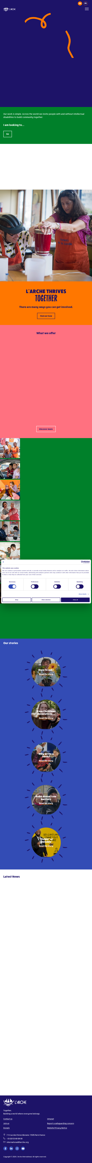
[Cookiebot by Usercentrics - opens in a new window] (78, 562)
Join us (6, 1123)
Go (7, 134)
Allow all (75, 599)
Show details (82, 594)
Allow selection (45, 599)
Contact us (7, 1119)
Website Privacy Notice (57, 1128)
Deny (16, 599)
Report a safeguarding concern (60, 1123)
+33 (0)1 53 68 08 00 (14, 1138)
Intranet (50, 1119)
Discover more (46, 429)
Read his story (46, 803)
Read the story (46, 674)
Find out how (46, 316)
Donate (6, 1128)
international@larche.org (18, 1142)
